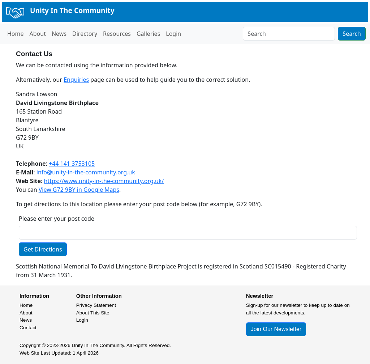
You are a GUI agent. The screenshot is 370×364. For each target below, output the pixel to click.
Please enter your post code (56, 219)
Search (352, 34)
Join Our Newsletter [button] (276, 329)
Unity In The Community (72, 10)
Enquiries (76, 80)
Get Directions (42, 249)
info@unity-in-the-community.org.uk (85, 172)
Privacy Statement (96, 305)
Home (15, 34)
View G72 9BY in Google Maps (79, 190)
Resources (117, 34)
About (38, 34)
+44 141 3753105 (72, 164)
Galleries (148, 34)
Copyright (30, 345)
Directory (84, 34)
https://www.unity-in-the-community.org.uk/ (104, 181)
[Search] (289, 34)
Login (173, 34)
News (59, 34)
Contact (28, 327)
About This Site (92, 313)
